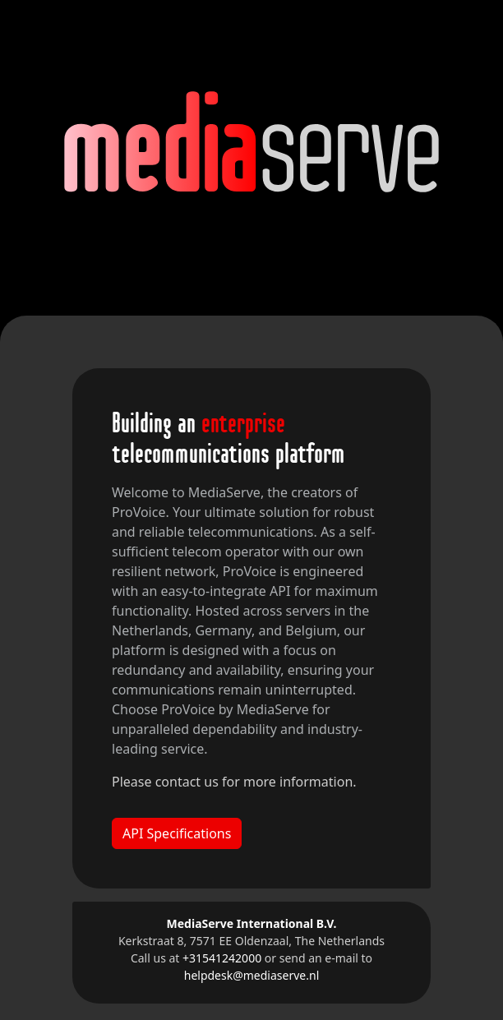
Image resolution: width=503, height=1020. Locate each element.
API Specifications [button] (176, 833)
